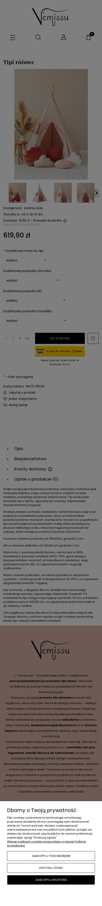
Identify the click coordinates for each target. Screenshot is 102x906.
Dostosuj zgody (51, 868)
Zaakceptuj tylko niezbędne (51, 856)
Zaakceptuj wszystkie (51, 880)
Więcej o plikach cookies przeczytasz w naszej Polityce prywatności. (46, 843)
